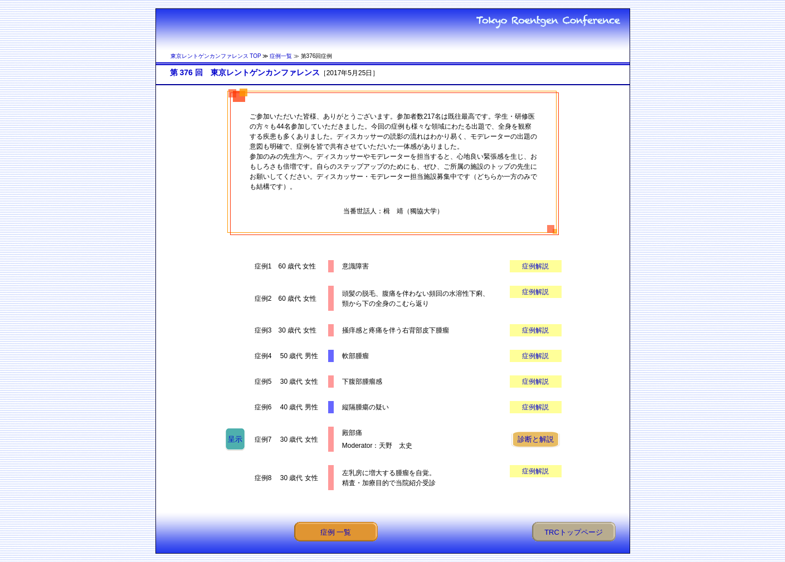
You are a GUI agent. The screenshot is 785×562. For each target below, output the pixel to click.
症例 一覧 (336, 532)
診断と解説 (536, 439)
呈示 (235, 439)
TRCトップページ (573, 532)
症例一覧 (281, 56)
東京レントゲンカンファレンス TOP (215, 56)
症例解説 (535, 266)
